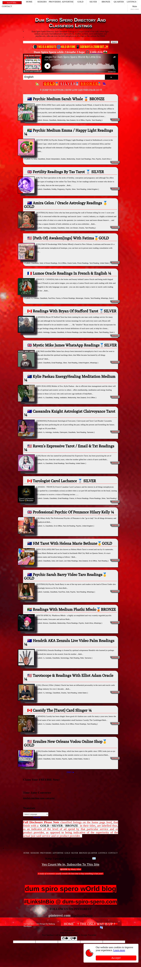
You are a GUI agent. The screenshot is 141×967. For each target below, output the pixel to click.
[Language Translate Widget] (35, 814)
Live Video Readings (86, 332)
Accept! (116, 957)
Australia (53, 228)
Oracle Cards (71, 263)
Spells (70, 759)
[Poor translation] (73, 938)
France (58, 298)
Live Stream (74, 228)
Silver (74, 189)
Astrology (46, 228)
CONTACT (7, 6)
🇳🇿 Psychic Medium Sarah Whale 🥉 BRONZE (65, 99)
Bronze (45, 120)
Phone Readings (82, 263)
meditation (63, 398)
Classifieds (52, 120)
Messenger (79, 298)
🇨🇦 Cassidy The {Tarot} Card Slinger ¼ (59, 710)
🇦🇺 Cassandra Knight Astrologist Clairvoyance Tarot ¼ (69, 413)
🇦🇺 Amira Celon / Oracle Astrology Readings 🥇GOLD (66, 205)
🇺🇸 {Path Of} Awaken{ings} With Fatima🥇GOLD (68, 238)
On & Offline (80, 120)
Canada (36, 298)
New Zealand (70, 120)
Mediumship (61, 120)
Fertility (53, 189)
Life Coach (59, 561)
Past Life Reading (69, 526)
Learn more (119, 950)
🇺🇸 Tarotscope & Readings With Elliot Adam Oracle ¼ (68, 677)
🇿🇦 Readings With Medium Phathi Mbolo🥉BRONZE (71, 609)
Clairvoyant (63, 432)
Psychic (88, 120)
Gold (67, 228)
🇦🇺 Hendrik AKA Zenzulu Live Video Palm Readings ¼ (69, 642)
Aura (35, 159)
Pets (93, 159)
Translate (37, 817)
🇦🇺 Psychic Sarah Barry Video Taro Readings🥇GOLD (65, 576)
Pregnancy (61, 189)
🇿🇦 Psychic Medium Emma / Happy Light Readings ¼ (68, 132)
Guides (63, 159)
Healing (56, 398)
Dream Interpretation (53, 159)
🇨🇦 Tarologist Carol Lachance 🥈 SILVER (61, 481)
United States (104, 263)
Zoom (111, 298)
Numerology (65, 658)
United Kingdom (92, 189)
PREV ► (70, 772)
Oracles (81, 228)
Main (135, 7)
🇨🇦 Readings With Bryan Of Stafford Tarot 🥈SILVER (71, 311)
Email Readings (56, 363)
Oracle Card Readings (83, 159)
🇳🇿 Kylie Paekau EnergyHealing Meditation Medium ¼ (69, 378)
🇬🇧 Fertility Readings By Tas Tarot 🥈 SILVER (65, 171)
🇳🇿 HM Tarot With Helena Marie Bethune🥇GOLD (69, 543)
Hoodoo (58, 759)
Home (69, 924)
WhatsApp (104, 298)
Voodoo (86, 759)
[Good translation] (65, 938)
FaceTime (51, 298)
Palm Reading (74, 658)
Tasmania (90, 432)
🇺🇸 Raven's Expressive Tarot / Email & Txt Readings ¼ (69, 448)
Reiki (82, 658)
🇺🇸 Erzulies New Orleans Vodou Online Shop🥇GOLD (65, 743)
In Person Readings (50, 263)
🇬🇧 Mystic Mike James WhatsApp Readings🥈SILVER (72, 345)
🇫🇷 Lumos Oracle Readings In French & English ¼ (69, 273)
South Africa (106, 159)
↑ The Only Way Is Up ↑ (96, 924)
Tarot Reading (96, 120)
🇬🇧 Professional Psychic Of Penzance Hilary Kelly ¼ (70, 512)
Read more (115, 119)
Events (62, 724)
